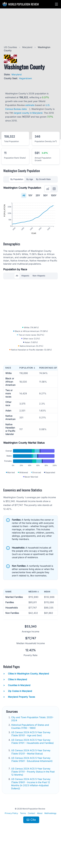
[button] (56, 4)
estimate (29, 105)
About (39, 813)
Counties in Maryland (16, 685)
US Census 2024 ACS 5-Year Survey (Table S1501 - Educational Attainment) (32, 759)
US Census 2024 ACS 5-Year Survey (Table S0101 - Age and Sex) (30, 734)
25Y (38, 195)
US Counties (11, 47)
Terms (23, 813)
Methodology (50, 813)
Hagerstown (25, 78)
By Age (29, 179)
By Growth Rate (43, 179)
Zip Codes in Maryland (17, 691)
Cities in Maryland (15, 679)
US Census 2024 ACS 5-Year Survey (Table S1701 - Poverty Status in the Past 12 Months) (33, 771)
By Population (16, 179)
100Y (53, 195)
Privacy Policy (11, 813)
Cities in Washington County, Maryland (26, 673)
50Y (45, 195)
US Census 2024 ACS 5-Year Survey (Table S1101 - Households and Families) (32, 741)
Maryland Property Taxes (19, 696)
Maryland (27, 47)
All (23, 195)
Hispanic (25, 275)
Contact (31, 813)
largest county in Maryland (28, 112)
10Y (30, 195)
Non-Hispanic (39, 275)
